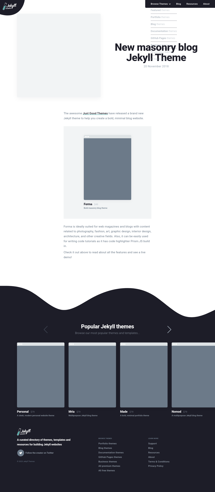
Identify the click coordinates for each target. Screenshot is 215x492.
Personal (23, 411)
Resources (192, 3)
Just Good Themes (95, 113)
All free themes (106, 470)
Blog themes (105, 448)
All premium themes (109, 466)
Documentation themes (111, 452)
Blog (178, 3)
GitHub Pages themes (110, 457)
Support (152, 443)
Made (124, 411)
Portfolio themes (107, 443)
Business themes (107, 461)
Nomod (176, 411)
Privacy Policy (155, 466)
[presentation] (169, 329)
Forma (88, 204)
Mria (71, 411)
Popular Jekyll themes (107, 326)
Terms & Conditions (158, 461)
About (206, 3)
